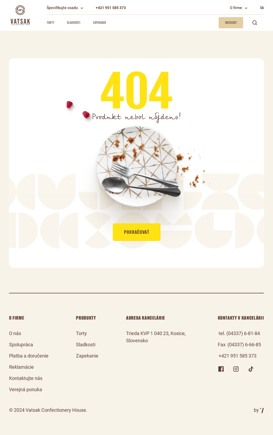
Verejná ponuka (25, 389)
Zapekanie (99, 22)
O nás (15, 333)
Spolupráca (21, 344)
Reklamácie (21, 367)
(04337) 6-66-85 (244, 344)
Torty (50, 22)
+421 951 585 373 (111, 8)
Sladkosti (73, 22)
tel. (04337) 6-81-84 (239, 333)
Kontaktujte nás (25, 378)
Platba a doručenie (29, 356)
